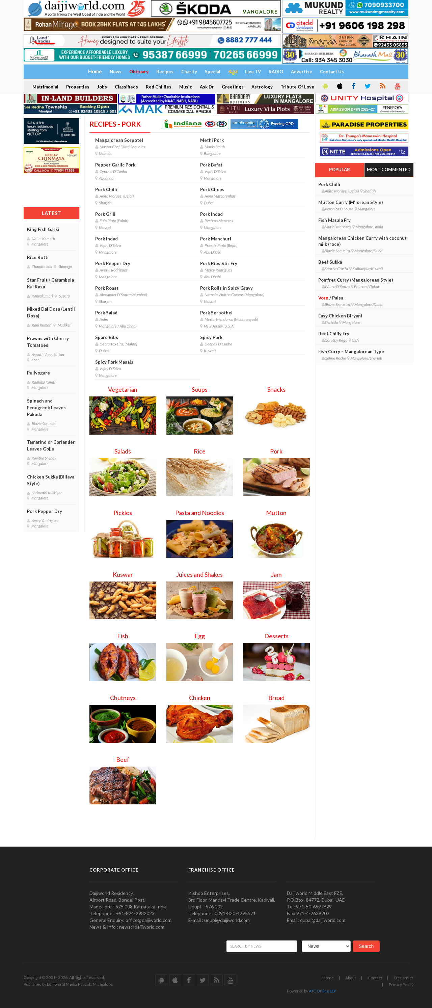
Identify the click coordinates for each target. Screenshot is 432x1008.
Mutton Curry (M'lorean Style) (350, 202)
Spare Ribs (106, 337)
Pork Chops (212, 189)
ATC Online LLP (322, 990)
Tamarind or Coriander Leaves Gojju (51, 445)
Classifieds (126, 86)
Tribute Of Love (297, 86)
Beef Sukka (330, 262)
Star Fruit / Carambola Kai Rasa (50, 283)
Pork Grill (105, 214)
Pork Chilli (106, 189)
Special (212, 71)
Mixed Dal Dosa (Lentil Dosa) (51, 312)
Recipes (164, 71)
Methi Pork (212, 140)
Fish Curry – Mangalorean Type (351, 351)
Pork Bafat (211, 164)
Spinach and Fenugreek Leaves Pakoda (46, 407)
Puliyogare (38, 373)
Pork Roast (106, 288)
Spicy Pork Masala (114, 362)
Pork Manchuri (215, 238)
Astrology (262, 86)
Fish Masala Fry (334, 220)
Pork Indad (211, 214)
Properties (77, 86)
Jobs (102, 86)
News (116, 71)
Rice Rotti (38, 257)
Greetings (233, 86)
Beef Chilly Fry (333, 333)
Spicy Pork (211, 337)
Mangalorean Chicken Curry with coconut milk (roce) (362, 241)
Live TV (253, 71)
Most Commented (389, 169)
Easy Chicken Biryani (340, 315)
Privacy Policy (401, 984)
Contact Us (332, 71)
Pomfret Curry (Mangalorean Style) (355, 280)
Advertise (301, 71)
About (350, 977)
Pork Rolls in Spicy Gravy (226, 288)
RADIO (276, 71)
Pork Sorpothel (216, 312)
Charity (189, 71)
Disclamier (403, 977)
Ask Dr (207, 86)
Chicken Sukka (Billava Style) (50, 480)
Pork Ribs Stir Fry (218, 263)
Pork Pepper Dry (44, 511)
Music (185, 86)
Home (328, 977)
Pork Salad (106, 312)
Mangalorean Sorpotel (119, 140)
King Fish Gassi (43, 229)
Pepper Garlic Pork (115, 164)
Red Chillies (158, 86)
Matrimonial (45, 86)
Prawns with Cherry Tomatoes (48, 342)
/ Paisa (330, 298)
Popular (339, 169)
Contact (375, 977)
